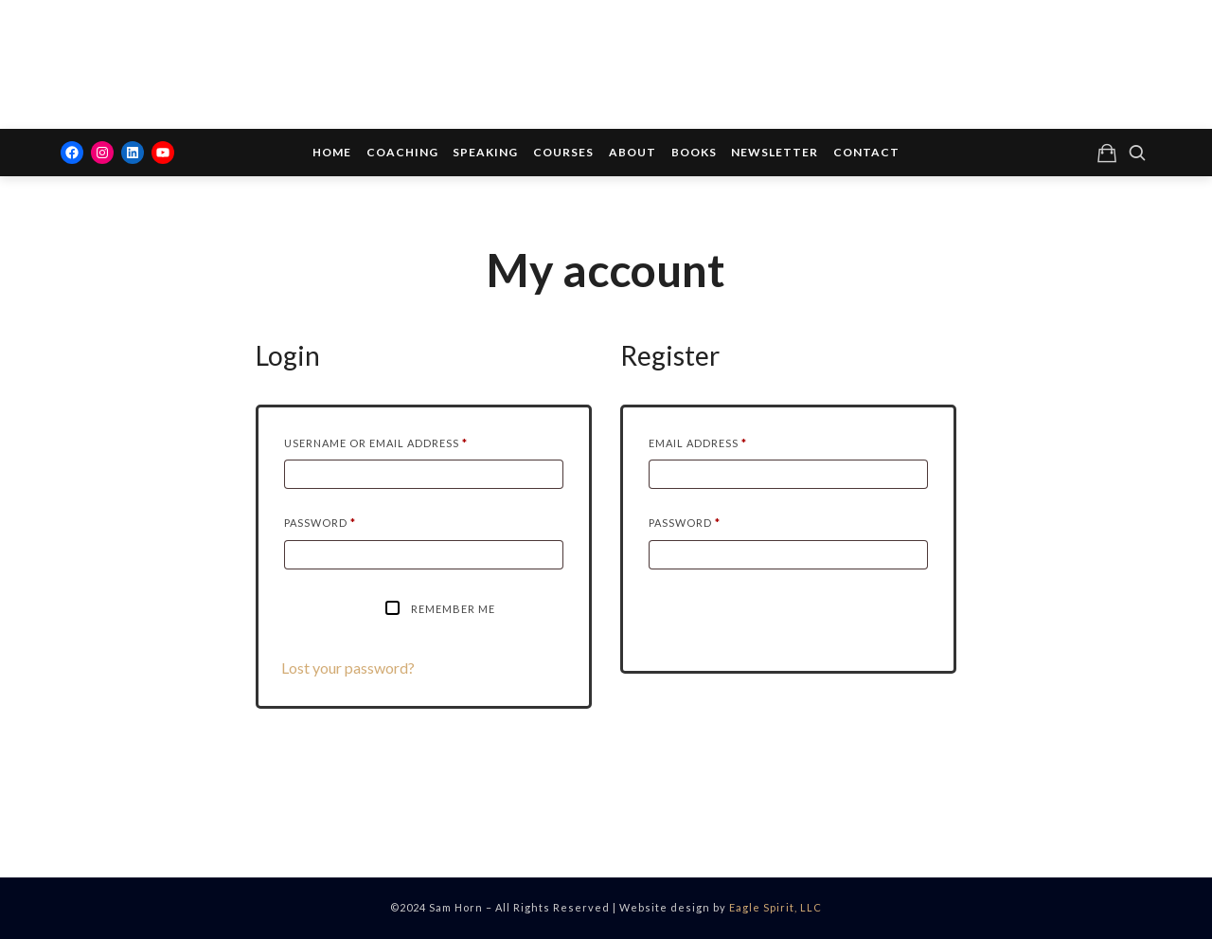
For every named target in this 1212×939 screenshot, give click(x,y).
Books (694, 152)
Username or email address (405, 441)
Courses (563, 152)
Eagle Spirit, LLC (775, 907)
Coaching (402, 152)
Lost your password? (348, 668)
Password (349, 521)
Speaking (485, 152)
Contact (866, 152)
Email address (727, 441)
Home (331, 152)
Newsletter (774, 152)
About (632, 152)
